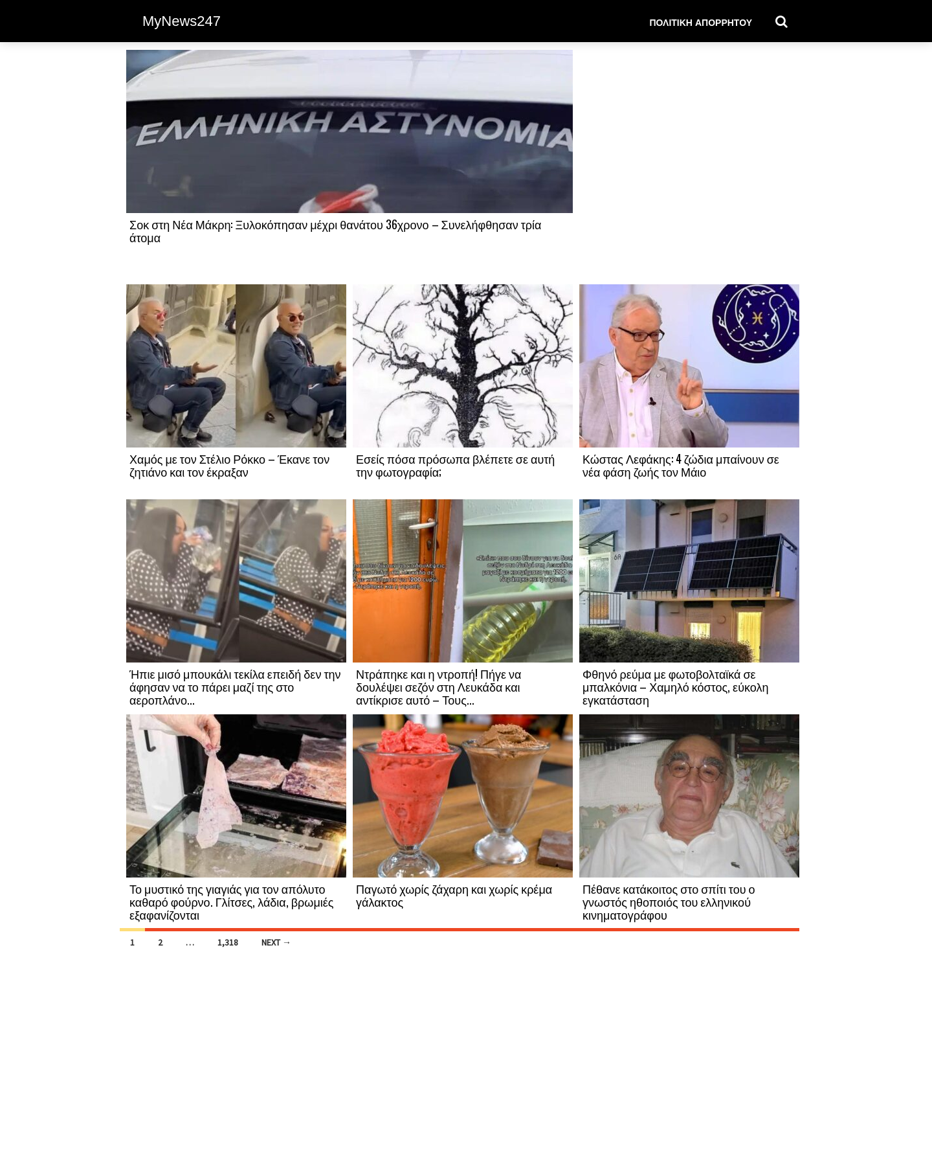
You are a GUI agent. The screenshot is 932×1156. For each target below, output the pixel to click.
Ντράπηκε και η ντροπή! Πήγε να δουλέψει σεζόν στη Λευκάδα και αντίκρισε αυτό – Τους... (438, 686)
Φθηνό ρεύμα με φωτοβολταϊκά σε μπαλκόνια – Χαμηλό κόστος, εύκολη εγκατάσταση (675, 686)
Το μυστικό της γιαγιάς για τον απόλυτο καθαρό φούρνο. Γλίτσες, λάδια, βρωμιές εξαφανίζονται (231, 901)
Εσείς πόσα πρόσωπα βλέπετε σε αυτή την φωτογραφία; (455, 465)
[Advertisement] (689, 166)
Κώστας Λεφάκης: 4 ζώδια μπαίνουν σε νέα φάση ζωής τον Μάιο (680, 465)
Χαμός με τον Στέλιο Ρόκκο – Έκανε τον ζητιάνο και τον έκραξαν (229, 465)
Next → (276, 942)
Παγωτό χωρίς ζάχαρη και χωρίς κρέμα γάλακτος (454, 895)
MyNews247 (181, 21)
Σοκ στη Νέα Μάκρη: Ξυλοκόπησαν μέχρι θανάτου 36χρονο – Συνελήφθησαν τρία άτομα (335, 230)
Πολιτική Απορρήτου (700, 21)
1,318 (227, 942)
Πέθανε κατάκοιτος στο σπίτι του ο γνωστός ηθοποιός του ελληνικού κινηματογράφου (668, 901)
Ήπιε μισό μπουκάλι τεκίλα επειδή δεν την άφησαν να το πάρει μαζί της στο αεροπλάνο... (235, 686)
